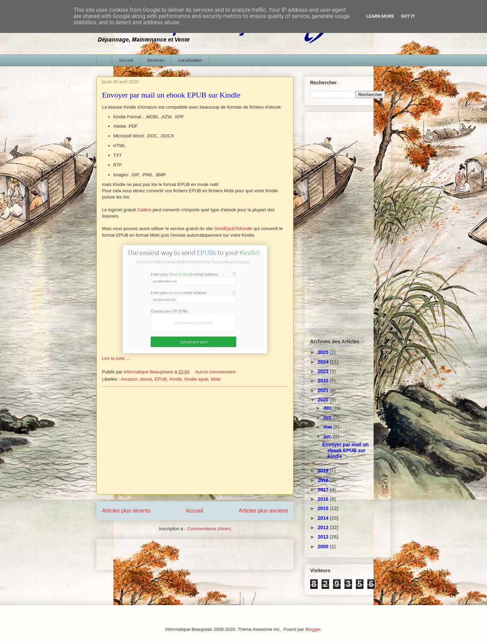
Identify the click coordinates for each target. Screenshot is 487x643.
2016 (324, 499)
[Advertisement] (195, 440)
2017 (324, 489)
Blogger (313, 629)
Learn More (380, 16)
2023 (324, 371)
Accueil (126, 60)
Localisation (190, 60)
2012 (324, 537)
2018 (324, 480)
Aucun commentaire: (216, 371)
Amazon (129, 379)
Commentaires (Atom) (209, 528)
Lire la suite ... (116, 358)
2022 (324, 380)
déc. (328, 408)
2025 (324, 352)
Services (155, 60)
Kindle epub (196, 379)
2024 (324, 362)
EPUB (161, 379)
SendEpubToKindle (233, 228)
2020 (324, 400)
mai (328, 427)
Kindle (175, 379)
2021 (324, 390)
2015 (324, 508)
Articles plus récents (126, 511)
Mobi (216, 379)
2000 (324, 546)
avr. (328, 436)
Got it (408, 16)
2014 (324, 518)
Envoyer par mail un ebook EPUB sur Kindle (171, 95)
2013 (324, 527)
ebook (146, 379)
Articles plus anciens (263, 511)
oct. (328, 417)
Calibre (144, 209)
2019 (324, 470)
